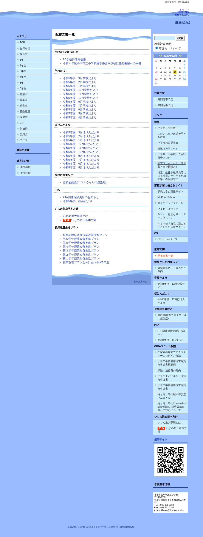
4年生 (23, 77)
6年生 (23, 88)
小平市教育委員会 (168, 142)
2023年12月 (170, 55)
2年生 (23, 65)
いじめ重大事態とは (75, 216)
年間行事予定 (165, 105)
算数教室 (25, 111)
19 (165, 75)
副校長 (24, 128)
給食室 (24, 105)
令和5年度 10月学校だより (80, 97)
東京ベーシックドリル (170, 202)
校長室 (24, 54)
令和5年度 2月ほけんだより (81, 136)
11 (161, 72)
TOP (22, 42)
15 (180, 72)
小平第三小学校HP (168, 127)
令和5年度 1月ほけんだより (81, 140)
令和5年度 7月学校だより (80, 105)
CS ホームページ (167, 239)
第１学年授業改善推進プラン (81, 258)
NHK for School (166, 197)
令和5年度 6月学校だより (80, 109)
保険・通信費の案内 (169, 370)
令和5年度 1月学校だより (80, 86)
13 (170, 72)
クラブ (24, 139)
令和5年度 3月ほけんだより (81, 132)
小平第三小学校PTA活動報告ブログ (172, 156)
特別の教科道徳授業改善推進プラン (85, 235)
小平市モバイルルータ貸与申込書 (172, 378)
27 (170, 79)
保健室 (24, 117)
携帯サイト (160, 439)
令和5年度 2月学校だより (80, 82)
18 (161, 75)
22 (180, 75)
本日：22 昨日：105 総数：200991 (182, 12)
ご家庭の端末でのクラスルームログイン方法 (172, 354)
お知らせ (25, 48)
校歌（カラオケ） (168, 148)
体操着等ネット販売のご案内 (172, 270)
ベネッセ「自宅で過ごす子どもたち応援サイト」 (172, 225)
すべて (175, 48)
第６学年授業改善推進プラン (81, 238)
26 (165, 79)
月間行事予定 (165, 99)
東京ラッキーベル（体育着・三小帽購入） (172, 165)
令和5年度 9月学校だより (80, 101)
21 (175, 75)
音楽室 (24, 94)
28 (175, 79)
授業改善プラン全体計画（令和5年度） (87, 262)
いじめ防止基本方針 (80, 220)
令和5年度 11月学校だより (80, 94)
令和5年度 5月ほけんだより (81, 167)
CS (21, 122)
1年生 (23, 59)
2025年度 (25, 172)
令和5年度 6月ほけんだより (81, 163)
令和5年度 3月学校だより (80, 78)
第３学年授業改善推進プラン (81, 250)
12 (165, 72)
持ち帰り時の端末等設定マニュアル (172, 396)
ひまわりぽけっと (168, 208)
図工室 (24, 99)
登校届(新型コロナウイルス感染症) (85, 182)
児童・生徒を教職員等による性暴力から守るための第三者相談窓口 (172, 176)
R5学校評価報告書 (74, 59)
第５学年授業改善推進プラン (81, 242)
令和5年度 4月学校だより (80, 117)
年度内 (161, 48)
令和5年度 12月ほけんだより (82, 144)
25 (161, 79)
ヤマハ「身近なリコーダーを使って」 (172, 216)
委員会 (24, 134)
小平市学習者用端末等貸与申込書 (172, 387)
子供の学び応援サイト (170, 191)
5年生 (23, 82)
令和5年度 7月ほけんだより (81, 159)
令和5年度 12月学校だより (80, 89)
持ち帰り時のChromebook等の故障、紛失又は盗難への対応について (172, 407)
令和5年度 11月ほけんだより (82, 147)
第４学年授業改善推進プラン (81, 246)
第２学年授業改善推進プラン (81, 254)
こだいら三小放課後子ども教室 (172, 135)
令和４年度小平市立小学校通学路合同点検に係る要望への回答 (102, 63)
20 (170, 75)
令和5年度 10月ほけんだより (82, 152)
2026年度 (25, 167)
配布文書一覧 (165, 255)
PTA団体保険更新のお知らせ (81, 197)
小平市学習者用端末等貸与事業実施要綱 (172, 363)
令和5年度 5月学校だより (80, 113)
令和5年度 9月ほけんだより (81, 155)
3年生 (23, 71)
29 (180, 79)
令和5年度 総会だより (77, 201)
